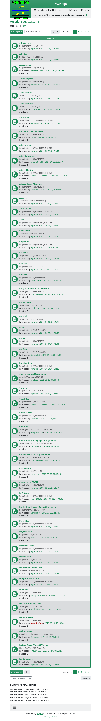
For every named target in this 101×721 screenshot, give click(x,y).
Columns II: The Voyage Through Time (37, 443)
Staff (24, 28)
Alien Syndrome (26, 159)
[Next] (88, 34)
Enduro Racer (25, 634)
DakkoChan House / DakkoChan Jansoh (38, 510)
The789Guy (36, 653)
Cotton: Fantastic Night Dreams (34, 457)
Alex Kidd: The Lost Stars (31, 134)
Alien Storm (25, 148)
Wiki (51, 10)
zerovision (35, 87)
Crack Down (25, 471)
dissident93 (36, 112)
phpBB (40, 716)
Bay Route (24, 244)
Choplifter (24, 402)
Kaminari (35, 126)
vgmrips (34, 51)
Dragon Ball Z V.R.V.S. (29, 581)
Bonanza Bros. (26, 305)
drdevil (34, 540)
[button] (27, 675)
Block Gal (23, 255)
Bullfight (23, 352)
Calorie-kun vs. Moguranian (32, 377)
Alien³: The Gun (26, 173)
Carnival (23, 390)
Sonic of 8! (35, 192)
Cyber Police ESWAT (28, 485)
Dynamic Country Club (30, 606)
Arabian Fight (25, 211)
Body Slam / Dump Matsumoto (34, 291)
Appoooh (23, 200)
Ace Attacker (25, 67)
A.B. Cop (23, 56)
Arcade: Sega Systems (25, 25)
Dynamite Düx (26, 620)
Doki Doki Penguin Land (30, 570)
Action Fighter (26, 81)
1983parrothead (38, 598)
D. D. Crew (24, 496)
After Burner (25, 95)
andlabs (34, 382)
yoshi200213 (36, 502)
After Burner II (26, 106)
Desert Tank (25, 559)
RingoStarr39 (37, 435)
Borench (23, 319)
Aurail (22, 222)
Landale (34, 449)
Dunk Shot (24, 592)
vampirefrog (37, 626)
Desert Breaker (26, 548)
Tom (33, 140)
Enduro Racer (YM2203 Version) (34, 648)
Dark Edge (24, 523)
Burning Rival (25, 366)
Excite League (26, 661)
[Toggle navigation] (14, 710)
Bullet (22, 341)
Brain (21, 330)
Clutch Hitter (25, 415)
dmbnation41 (37, 73)
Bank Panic (24, 233)
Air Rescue (24, 120)
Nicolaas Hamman (39, 178)
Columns (23, 429)
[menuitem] (40, 10)
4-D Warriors (25, 46)
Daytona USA (25, 534)
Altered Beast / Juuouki (30, 187)
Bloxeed (23, 266)
